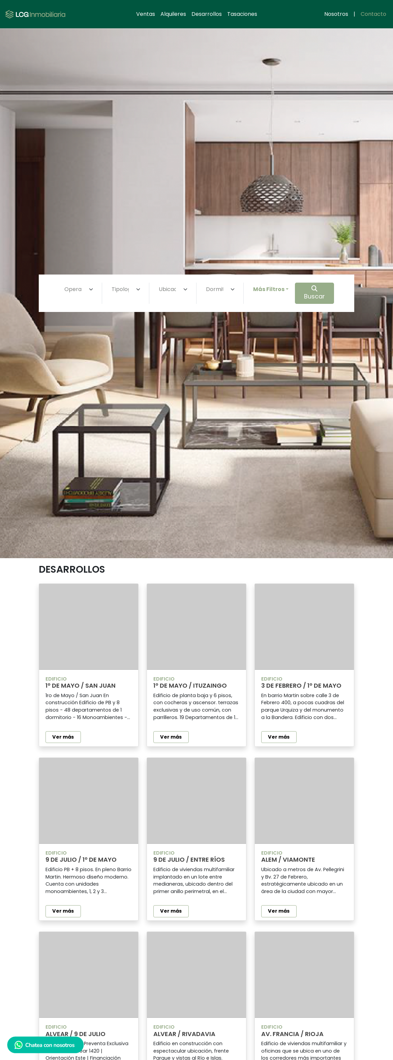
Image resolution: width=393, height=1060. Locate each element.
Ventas (145, 14)
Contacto (373, 14)
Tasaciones (242, 14)
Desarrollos (206, 14)
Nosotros (336, 14)
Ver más (63, 737)
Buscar (314, 293)
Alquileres (173, 14)
